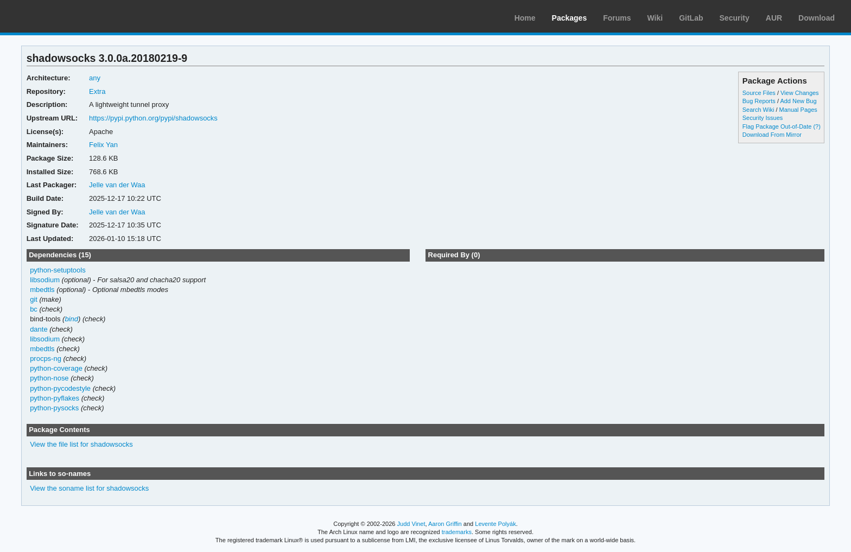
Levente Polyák (495, 524)
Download (816, 18)
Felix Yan (103, 145)
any (94, 78)
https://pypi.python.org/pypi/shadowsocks (153, 118)
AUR (774, 18)
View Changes (799, 93)
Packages (569, 18)
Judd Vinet (411, 524)
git (33, 299)
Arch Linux (59, 16)
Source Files (759, 93)
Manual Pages (798, 109)
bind (71, 319)
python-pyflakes (54, 398)
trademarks (457, 532)
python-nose (49, 378)
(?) (816, 126)
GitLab (691, 18)
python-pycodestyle (60, 388)
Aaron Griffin (445, 524)
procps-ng (45, 358)
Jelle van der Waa (117, 185)
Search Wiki (758, 109)
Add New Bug (798, 101)
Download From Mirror (772, 134)
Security (735, 18)
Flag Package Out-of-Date (777, 126)
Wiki (655, 18)
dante (39, 329)
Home (525, 18)
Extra (97, 91)
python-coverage (56, 368)
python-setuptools (58, 270)
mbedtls (42, 289)
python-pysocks (54, 408)
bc (33, 309)
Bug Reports (759, 101)
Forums (617, 18)
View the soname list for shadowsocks (89, 488)
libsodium (45, 280)
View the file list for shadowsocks (81, 444)
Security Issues (762, 118)
